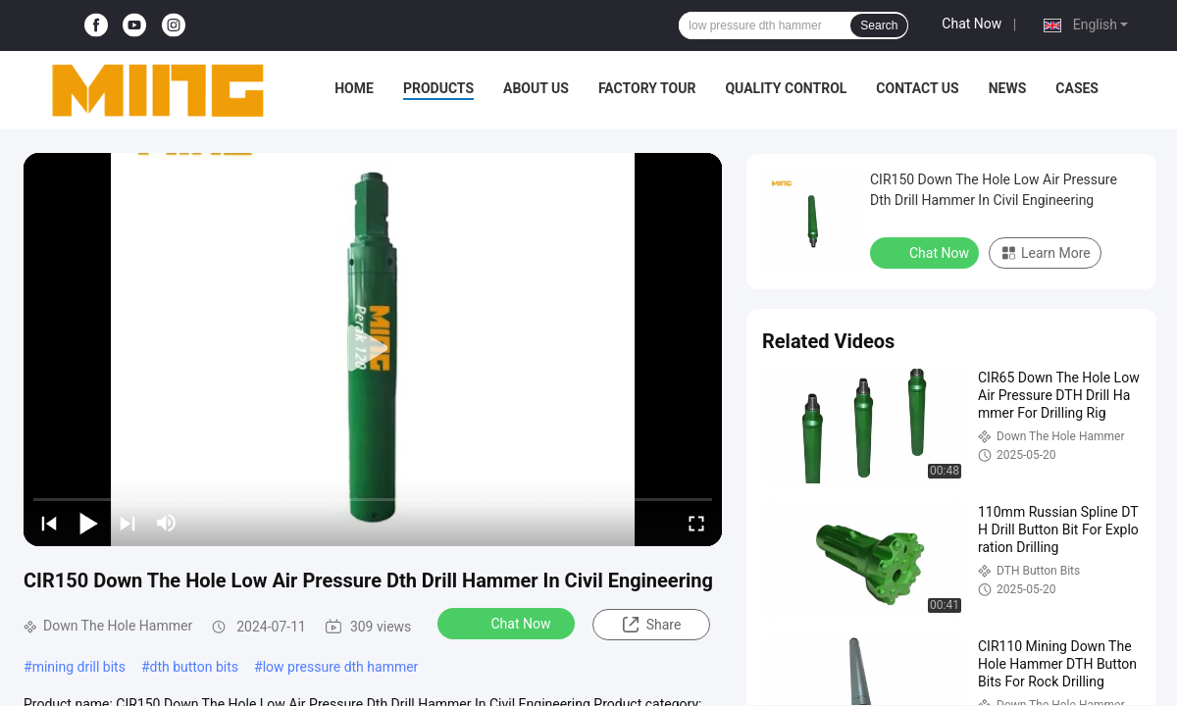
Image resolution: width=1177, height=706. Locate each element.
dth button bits (194, 667)
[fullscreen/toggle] (696, 522)
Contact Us (917, 88)
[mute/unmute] (166, 522)
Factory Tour (647, 88)
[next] (127, 522)
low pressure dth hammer (341, 667)
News (1008, 88)
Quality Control (785, 88)
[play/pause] (88, 522)
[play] (372, 349)
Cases (1077, 88)
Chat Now (971, 23)
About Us (536, 88)
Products (438, 88)
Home (354, 88)
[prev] (49, 522)
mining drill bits (79, 667)
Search (878, 25)
